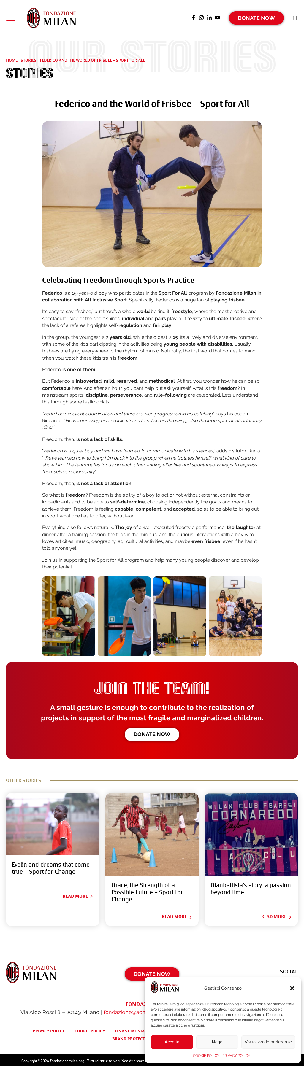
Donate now (152, 732)
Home (12, 57)
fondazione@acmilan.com (136, 1009)
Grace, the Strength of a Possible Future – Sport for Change (147, 889)
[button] (292, 988)
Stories (29, 57)
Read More (78, 894)
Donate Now (256, 16)
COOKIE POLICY (206, 1056)
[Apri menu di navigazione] (10, 17)
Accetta (171, 1041)
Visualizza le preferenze (268, 1041)
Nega (217, 1041)
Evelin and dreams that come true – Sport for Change (51, 866)
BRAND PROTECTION (132, 1036)
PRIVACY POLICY (236, 1056)
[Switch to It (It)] (295, 16)
